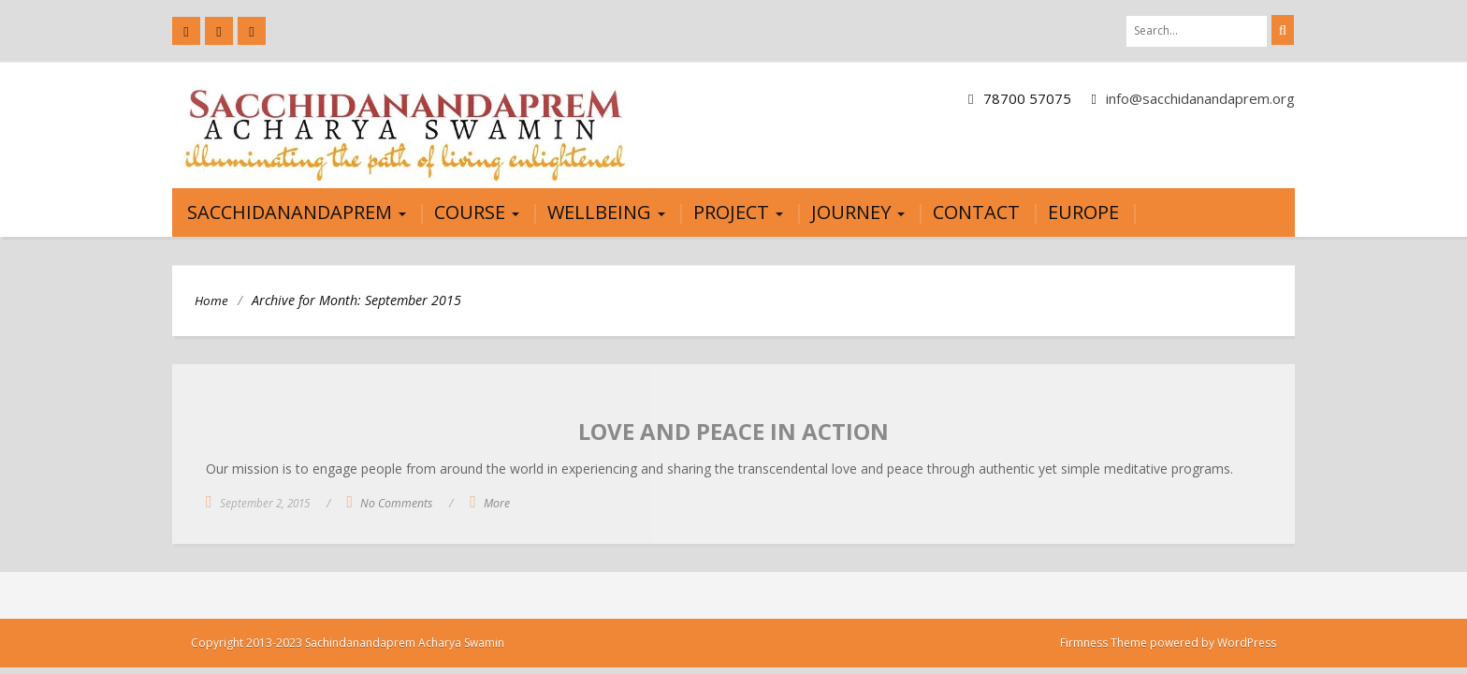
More (497, 503)
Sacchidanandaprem (296, 212)
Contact (976, 212)
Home (211, 300)
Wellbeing (606, 212)
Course (476, 212)
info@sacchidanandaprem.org (1200, 98)
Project (738, 212)
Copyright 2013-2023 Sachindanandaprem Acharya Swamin (347, 643)
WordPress (1246, 643)
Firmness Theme (1103, 643)
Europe (1083, 212)
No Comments (396, 503)
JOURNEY (858, 212)
